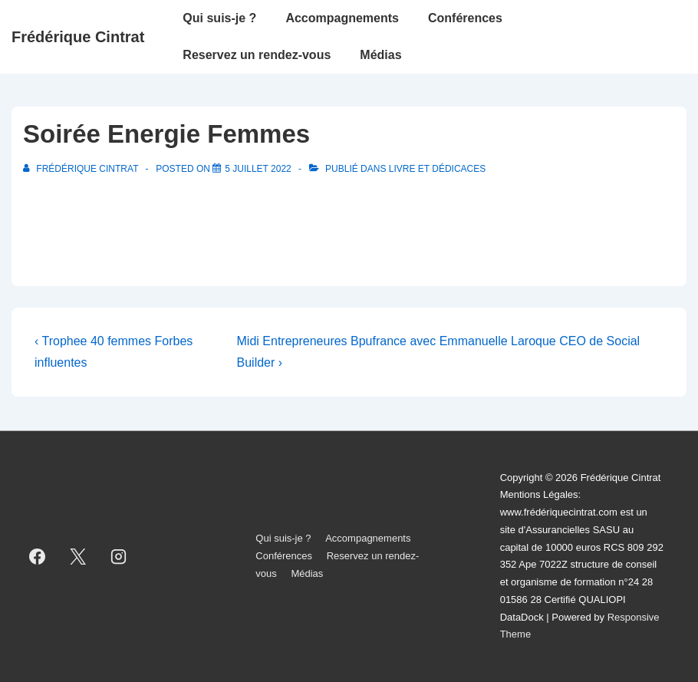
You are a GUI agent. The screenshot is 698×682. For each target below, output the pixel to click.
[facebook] (37, 556)
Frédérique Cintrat (78, 36)
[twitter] (78, 556)
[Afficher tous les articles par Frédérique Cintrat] (82, 168)
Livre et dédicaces (437, 168)
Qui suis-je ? (219, 18)
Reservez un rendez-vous (257, 54)
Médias (380, 54)
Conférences (465, 18)
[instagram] (118, 556)
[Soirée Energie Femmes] (258, 168)
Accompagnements (342, 18)
